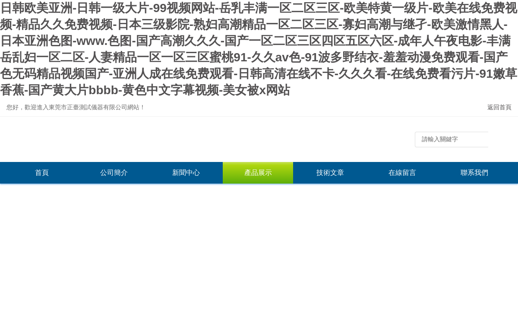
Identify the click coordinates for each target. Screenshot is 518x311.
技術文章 (330, 172)
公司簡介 (114, 172)
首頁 (42, 172)
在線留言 (402, 172)
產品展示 (258, 172)
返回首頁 (499, 107)
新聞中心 (186, 172)
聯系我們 (474, 172)
